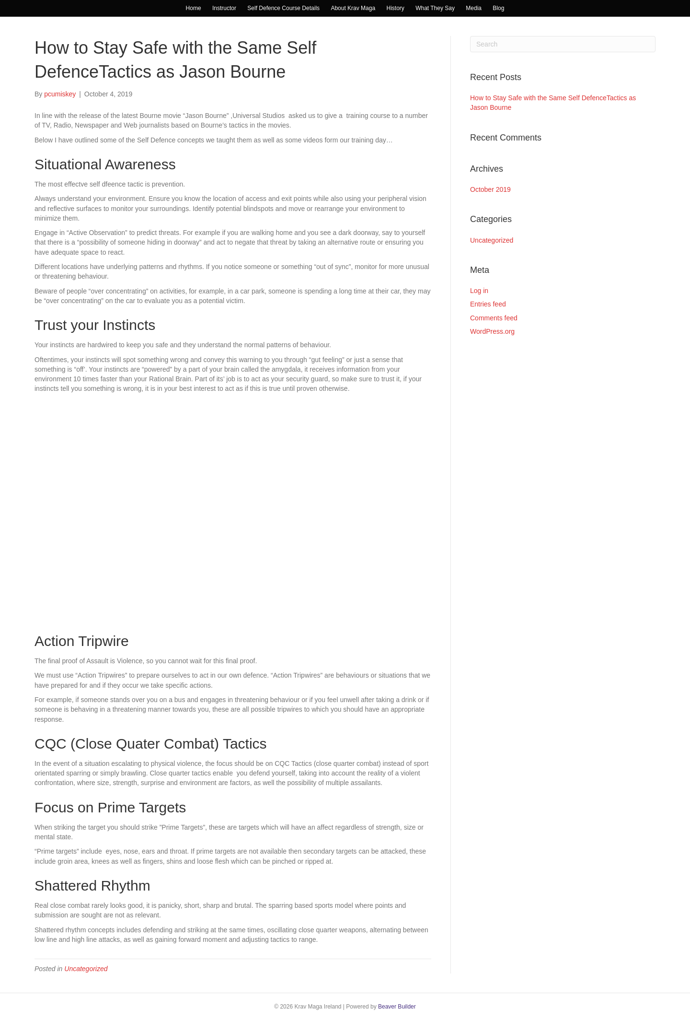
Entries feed (488, 304)
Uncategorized (85, 969)
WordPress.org (492, 331)
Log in (479, 290)
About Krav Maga (353, 8)
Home (193, 8)
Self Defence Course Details (283, 8)
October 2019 (490, 189)
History (395, 8)
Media (474, 8)
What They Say (435, 8)
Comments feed (494, 318)
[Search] (563, 44)
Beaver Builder (397, 1006)
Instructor (224, 8)
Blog (498, 8)
